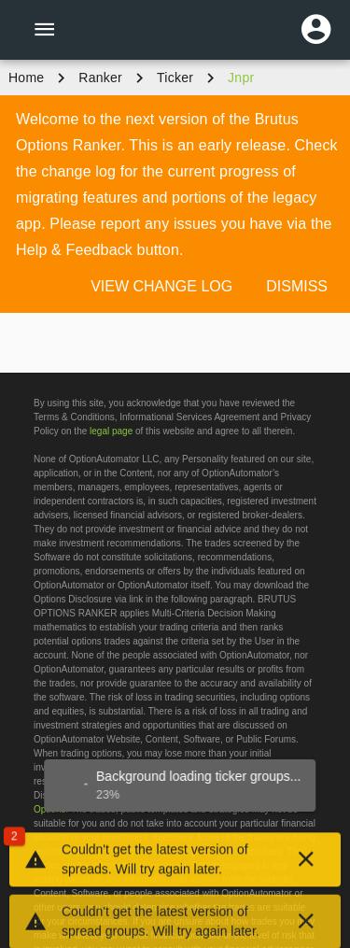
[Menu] (44, 30)
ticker (175, 77)
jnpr (241, 77)
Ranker (100, 77)
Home (26, 77)
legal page (111, 431)
